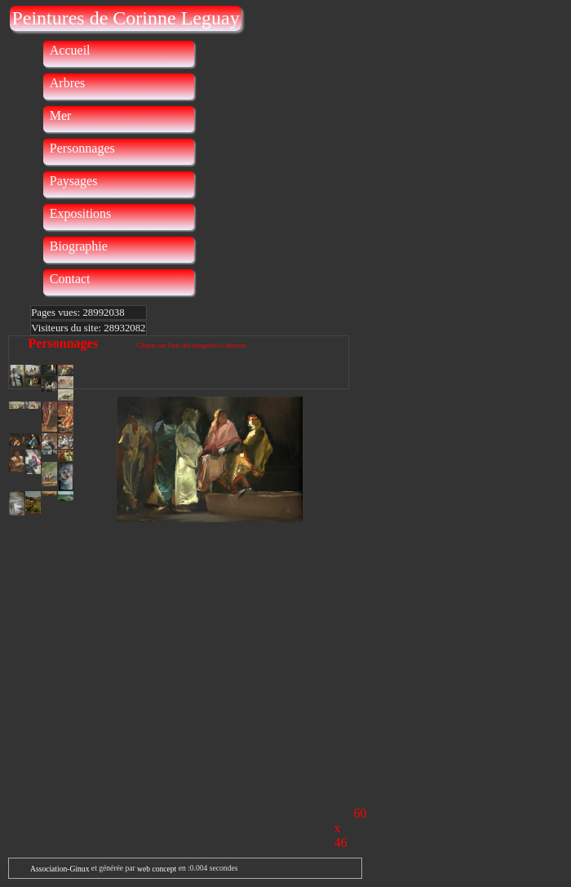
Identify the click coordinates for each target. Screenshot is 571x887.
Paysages (74, 181)
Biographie (79, 246)
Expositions (81, 213)
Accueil (70, 50)
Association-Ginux (59, 868)
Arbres (68, 83)
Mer (61, 115)
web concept (156, 868)
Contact (70, 279)
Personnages (82, 148)
